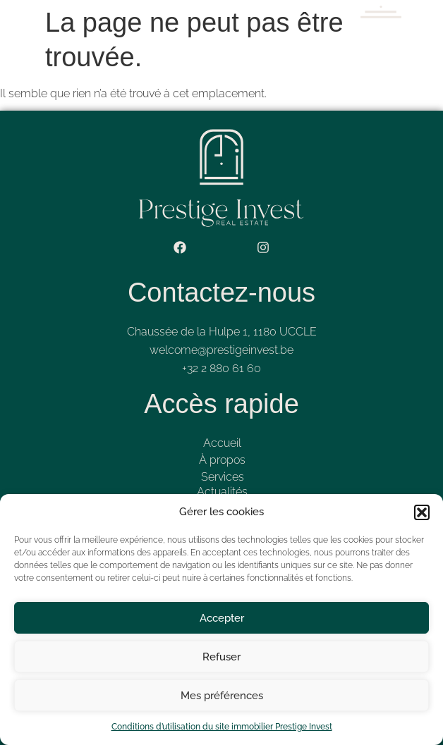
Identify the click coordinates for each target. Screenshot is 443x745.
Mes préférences (222, 695)
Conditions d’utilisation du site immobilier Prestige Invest (221, 727)
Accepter (222, 618)
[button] (422, 512)
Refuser (221, 657)
